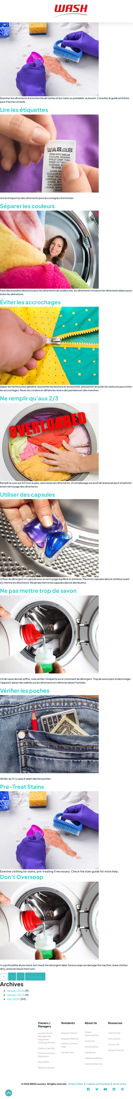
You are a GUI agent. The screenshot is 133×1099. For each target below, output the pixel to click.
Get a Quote (114, 1038)
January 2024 (16, 990)
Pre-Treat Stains (22, 786)
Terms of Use (119, 1084)
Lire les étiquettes (24, 109)
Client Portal (114, 1033)
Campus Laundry (46, 1048)
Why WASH (43, 1062)
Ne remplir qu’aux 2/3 (29, 398)
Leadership (90, 1052)
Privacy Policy (75, 1084)
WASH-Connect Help (69, 1045)
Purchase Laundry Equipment (46, 1055)
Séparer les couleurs (27, 205)
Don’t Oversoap (21, 876)
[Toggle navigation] (4, 7)
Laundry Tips (67, 1052)
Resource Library (46, 1067)
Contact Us (113, 1044)
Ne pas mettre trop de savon (38, 590)
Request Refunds (69, 1038)
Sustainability (91, 1046)
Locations (90, 1041)
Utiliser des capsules (27, 494)
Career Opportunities (92, 1034)
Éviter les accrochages (30, 302)
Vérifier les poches (24, 690)
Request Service (69, 1033)
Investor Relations (93, 1064)
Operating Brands (93, 1058)
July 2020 (13, 999)
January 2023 (16, 995)
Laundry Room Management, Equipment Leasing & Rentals (46, 1038)
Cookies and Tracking (98, 1084)
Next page (35, 977)
